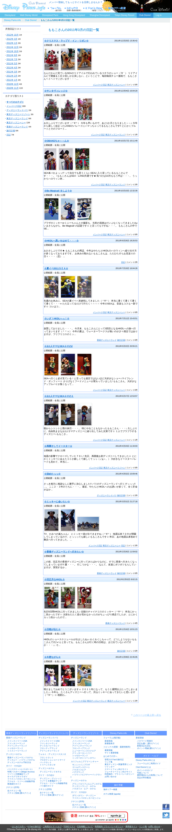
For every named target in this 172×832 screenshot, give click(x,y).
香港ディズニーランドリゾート (21, 733)
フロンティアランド (49, 748)
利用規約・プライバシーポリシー (119, 774)
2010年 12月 (12, 84)
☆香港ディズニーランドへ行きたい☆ (64, 551)
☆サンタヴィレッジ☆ (56, 90)
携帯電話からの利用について (150, 775)
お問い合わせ (110, 776)
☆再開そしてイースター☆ (58, 446)
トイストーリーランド (17, 751)
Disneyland (10, 15)
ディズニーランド (79, 738)
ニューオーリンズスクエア (84, 751)
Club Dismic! (145, 15)
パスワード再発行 (145, 741)
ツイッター (109, 767)
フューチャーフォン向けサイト (118, 772)
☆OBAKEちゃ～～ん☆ (56, 140)
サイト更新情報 (111, 753)
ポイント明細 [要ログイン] (148, 748)
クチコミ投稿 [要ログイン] (19, 793)
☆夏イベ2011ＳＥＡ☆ (56, 268)
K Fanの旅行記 (34, 826)
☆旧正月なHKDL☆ (54, 579)
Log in (159, 15)
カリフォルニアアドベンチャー (85, 761)
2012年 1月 (11, 43)
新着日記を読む (144, 746)
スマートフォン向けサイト (116, 769)
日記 (8, 135)
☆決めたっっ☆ (52, 473)
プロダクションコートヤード (52, 760)
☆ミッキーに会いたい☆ (57, 501)
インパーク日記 (14, 106)
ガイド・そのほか (14, 766)
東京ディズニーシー (16, 122)
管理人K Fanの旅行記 (114, 759)
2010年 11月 (12, 88)
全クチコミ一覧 (14, 791)
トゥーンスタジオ (48, 765)
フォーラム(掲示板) (111, 738)
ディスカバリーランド (49, 746)
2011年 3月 (11, 72)
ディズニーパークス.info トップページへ (23, 6)
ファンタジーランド (16, 743)
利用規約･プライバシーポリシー (109, 826)
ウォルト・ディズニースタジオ (52, 754)
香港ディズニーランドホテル (20, 757)
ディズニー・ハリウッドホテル (21, 760)
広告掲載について (85, 826)
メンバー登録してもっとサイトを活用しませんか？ (75, 2)
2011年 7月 (11, 59)
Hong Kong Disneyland (74, 15)
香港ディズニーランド (17, 126)
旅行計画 (10, 130)
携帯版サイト (131, 826)
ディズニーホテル (14, 754)
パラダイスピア (79, 770)
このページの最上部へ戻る (147, 715)
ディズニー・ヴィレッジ (50, 778)
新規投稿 (109, 741)
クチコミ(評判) (12, 787)
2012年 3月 (11, 39)
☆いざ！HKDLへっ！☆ (56, 318)
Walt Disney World (28, 14)
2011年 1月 (11, 80)
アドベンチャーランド (17, 746)
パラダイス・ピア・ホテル (84, 789)
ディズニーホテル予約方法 (19, 762)
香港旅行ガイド (14, 784)
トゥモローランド (15, 748)
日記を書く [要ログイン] (147, 743)
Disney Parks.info (12, 20)
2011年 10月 (12, 51)
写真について (143, 773)
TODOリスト (69, 826)
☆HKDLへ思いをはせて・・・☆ (61, 240)
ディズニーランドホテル (50, 772)
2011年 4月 (11, 67)
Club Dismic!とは (143, 767)
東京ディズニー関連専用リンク (118, 764)
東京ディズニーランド (17, 118)
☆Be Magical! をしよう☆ (58, 190)
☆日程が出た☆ (52, 629)
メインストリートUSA (17, 741)
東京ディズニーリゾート (18, 114)
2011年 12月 (12, 47)
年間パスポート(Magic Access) (21, 772)
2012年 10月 (12, 35)
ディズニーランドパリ (17, 110)
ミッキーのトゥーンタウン (84, 758)
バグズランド (78, 772)
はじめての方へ (110, 756)
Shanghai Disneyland (100, 15)
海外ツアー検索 (110, 789)
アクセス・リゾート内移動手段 (21, 781)
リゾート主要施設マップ (18, 774)
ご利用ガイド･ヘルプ (52, 826)
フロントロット (47, 757)
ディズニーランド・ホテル (84, 786)
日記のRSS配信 (144, 778)
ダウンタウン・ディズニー (84, 795)
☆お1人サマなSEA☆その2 (58, 346)
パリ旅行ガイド (47, 786)
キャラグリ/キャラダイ (17, 776)
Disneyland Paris (50, 15)
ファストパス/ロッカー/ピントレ (21, 779)
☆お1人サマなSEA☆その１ (59, 396)
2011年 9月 (11, 55)
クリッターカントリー (82, 753)
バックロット (46, 762)
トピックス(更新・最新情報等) (116, 747)
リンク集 (109, 762)
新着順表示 (109, 743)
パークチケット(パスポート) (19, 769)
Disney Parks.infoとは (145, 760)
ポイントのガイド (145, 770)
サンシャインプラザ (81, 765)
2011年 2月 (11, 76)
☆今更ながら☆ (52, 657)
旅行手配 (118, 785)
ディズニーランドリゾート (86, 733)
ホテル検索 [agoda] (111, 794)
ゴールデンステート (81, 767)
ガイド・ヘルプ (150, 756)
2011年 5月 (11, 63)
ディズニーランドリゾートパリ (54, 733)
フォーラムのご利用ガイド (149, 763)
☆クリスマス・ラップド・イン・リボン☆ (66, 40)
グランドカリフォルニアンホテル (87, 784)
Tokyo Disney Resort (124, 15)
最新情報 (109, 750)
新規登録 (140, 738)
